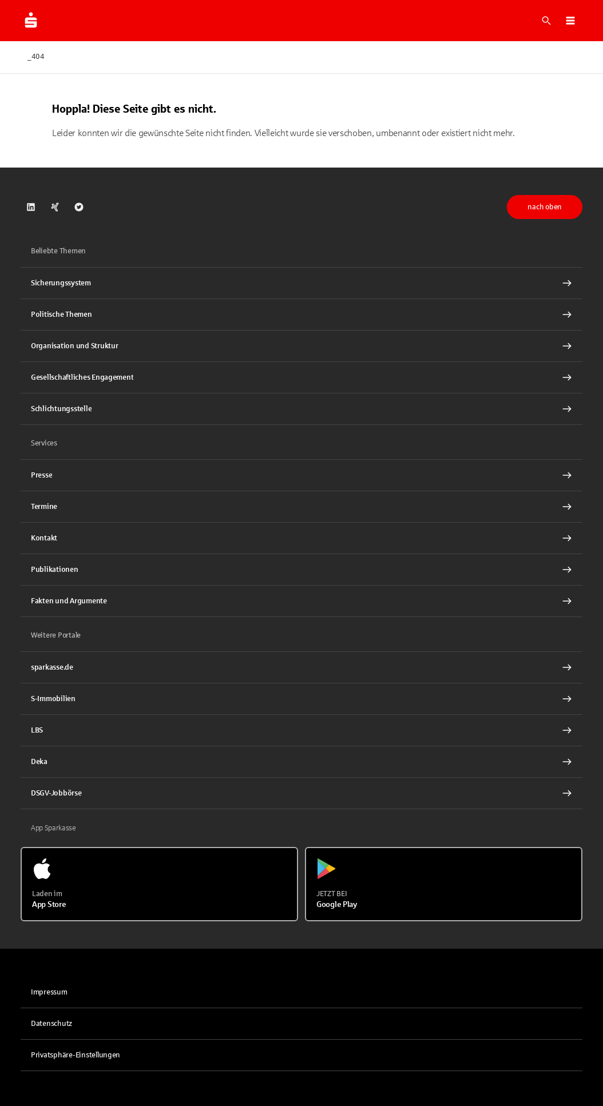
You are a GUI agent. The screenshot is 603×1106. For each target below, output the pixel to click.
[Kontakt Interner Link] (301, 538)
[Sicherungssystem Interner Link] (301, 283)
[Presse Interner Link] (301, 475)
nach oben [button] (544, 207)
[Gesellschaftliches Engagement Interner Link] (301, 377)
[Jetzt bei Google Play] (443, 884)
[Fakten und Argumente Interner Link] (301, 601)
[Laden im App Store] (159, 884)
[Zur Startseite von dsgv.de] (31, 20)
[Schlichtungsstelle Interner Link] (301, 408)
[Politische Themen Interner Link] (301, 314)
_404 (36, 57)
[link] (31, 207)
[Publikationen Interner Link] (301, 569)
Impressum (49, 992)
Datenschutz (51, 1024)
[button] (570, 21)
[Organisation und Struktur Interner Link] (301, 346)
